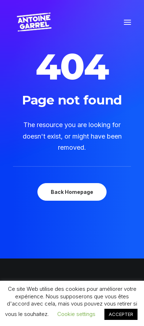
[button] (127, 22)
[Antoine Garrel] (34, 22)
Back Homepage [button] (72, 192)
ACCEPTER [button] (121, 314)
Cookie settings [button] (76, 314)
